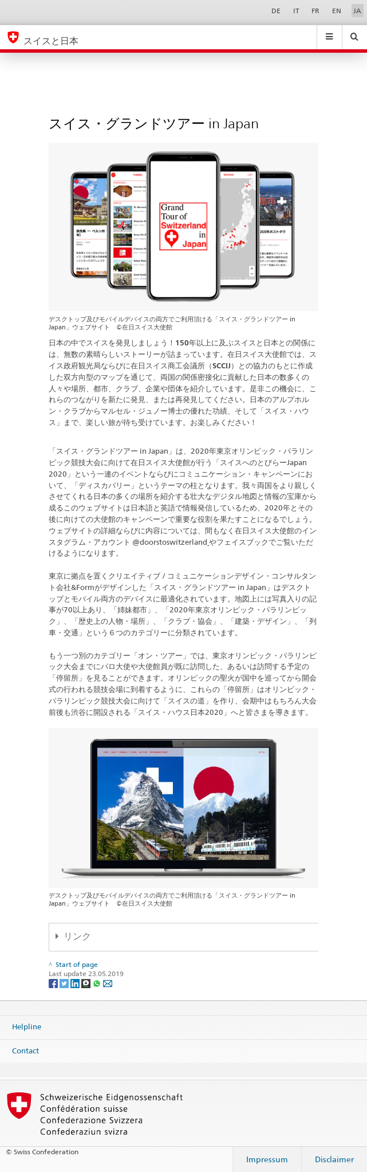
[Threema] (86, 982)
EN (336, 10)
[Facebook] (54, 982)
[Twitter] (65, 982)
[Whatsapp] (97, 982)
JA (357, 10)
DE (276, 10)
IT (296, 10)
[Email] (107, 982)
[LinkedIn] (75, 982)
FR (315, 10)
